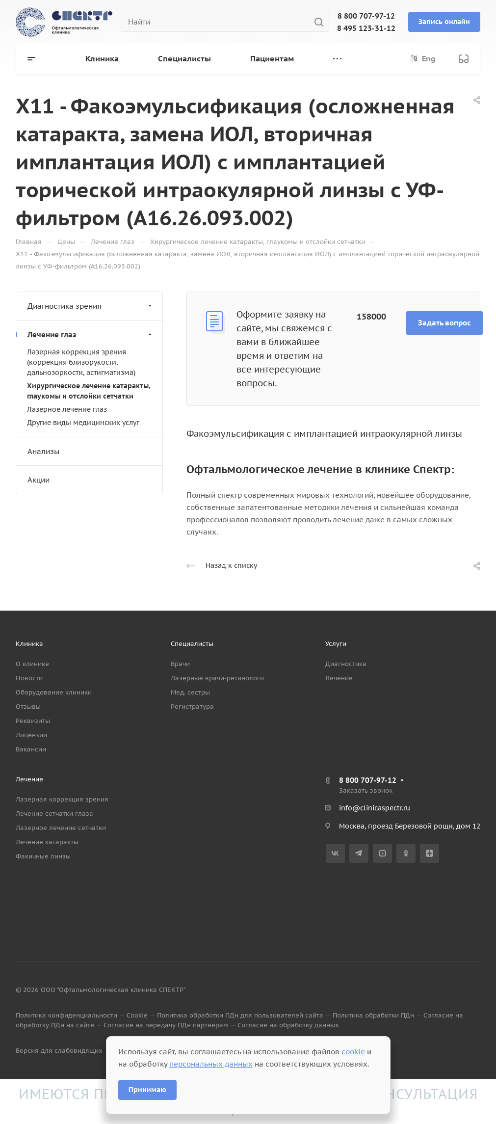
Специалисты (192, 644)
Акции (38, 479)
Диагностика (345, 664)
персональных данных (211, 1064)
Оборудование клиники (54, 692)
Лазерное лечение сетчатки (61, 828)
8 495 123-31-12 (366, 28)
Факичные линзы (43, 856)
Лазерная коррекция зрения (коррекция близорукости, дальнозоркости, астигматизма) (81, 362)
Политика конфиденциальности (66, 1015)
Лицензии (31, 735)
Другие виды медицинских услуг (83, 422)
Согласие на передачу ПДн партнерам (166, 1025)
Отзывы (28, 706)
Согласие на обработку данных (288, 1025)
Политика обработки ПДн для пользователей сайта (240, 1015)
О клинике (32, 664)
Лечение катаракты (47, 842)
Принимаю (147, 1089)
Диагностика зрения (90, 306)
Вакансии (31, 749)
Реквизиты (33, 721)
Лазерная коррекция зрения (62, 799)
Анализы (43, 451)
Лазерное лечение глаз (67, 409)
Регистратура (192, 706)
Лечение (339, 678)
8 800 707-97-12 (366, 16)
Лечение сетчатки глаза (54, 813)
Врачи (180, 664)
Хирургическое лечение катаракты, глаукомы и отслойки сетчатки (88, 391)
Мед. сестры (190, 692)
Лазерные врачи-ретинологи (217, 678)
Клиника (29, 644)
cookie (353, 1051)
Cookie (137, 1015)
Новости (29, 678)
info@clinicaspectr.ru (374, 807)
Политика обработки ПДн (373, 1015)
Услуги (335, 644)
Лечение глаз (90, 334)
